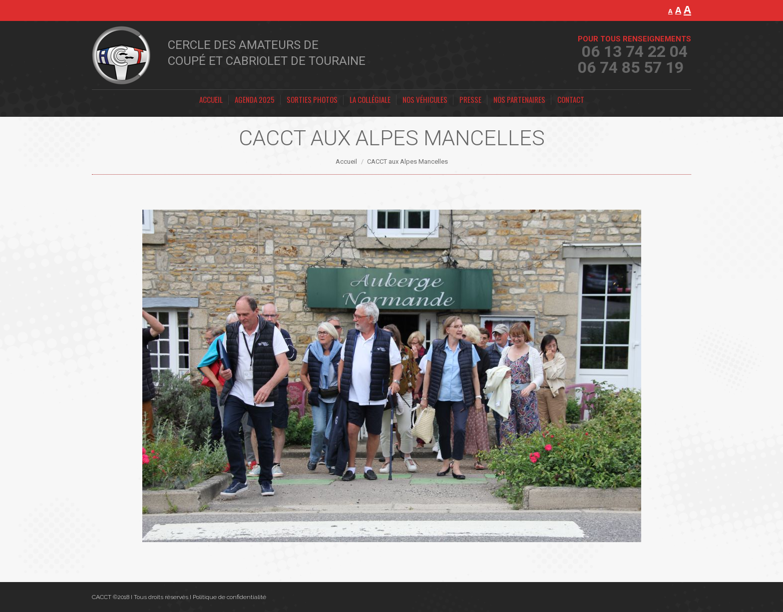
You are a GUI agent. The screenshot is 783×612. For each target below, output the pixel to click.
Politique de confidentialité (229, 597)
